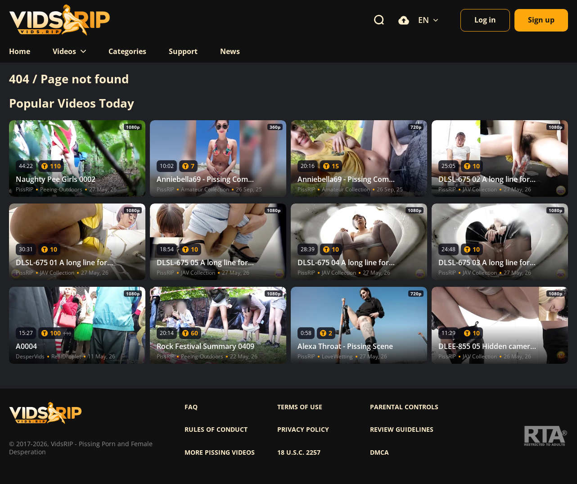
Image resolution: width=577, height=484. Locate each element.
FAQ (191, 407)
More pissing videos (220, 452)
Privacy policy (303, 429)
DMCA (379, 452)
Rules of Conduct (216, 429)
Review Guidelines (401, 429)
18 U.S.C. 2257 (298, 452)
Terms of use (299, 407)
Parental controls (404, 407)
